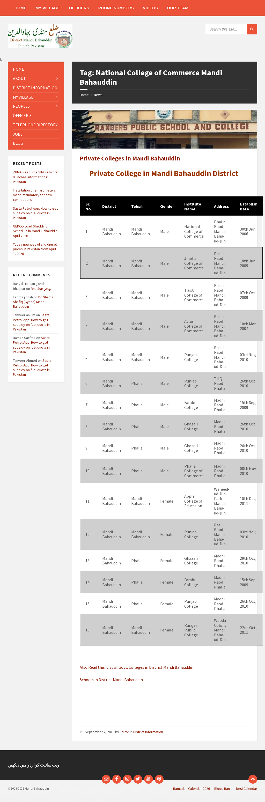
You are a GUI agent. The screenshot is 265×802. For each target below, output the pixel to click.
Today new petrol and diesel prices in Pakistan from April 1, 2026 (35, 249)
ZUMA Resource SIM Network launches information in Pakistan (35, 177)
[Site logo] (40, 46)
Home (84, 94)
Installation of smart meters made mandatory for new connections (34, 195)
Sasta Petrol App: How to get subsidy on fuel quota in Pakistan (35, 213)
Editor (124, 732)
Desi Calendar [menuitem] (246, 788)
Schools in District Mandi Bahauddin (111, 679)
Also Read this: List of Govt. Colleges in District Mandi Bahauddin (136, 667)
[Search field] (231, 29)
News (98, 94)
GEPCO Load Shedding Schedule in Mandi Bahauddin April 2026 (35, 231)
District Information (148, 732)
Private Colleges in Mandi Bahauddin (130, 158)
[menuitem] (20, 8)
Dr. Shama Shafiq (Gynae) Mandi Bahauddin (33, 302)
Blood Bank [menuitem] (223, 788)
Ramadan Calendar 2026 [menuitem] (191, 788)
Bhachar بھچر (41, 288)
